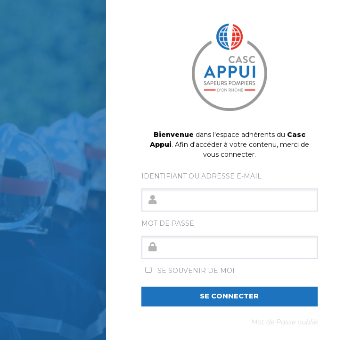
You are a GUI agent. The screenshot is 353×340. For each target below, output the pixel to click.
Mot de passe (167, 223)
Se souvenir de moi (188, 270)
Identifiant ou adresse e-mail (201, 176)
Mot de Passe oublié (284, 322)
